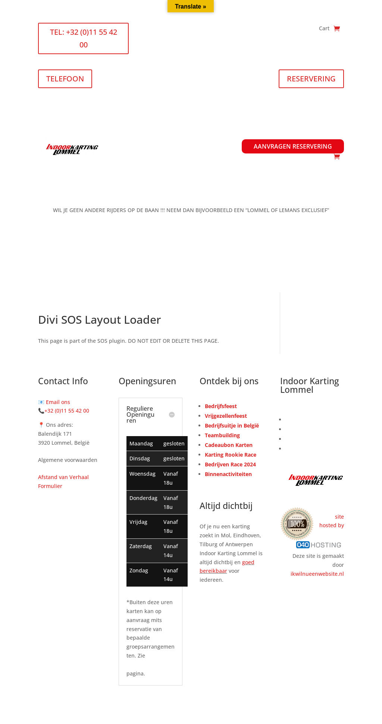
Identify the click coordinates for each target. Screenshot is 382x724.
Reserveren (299, 419)
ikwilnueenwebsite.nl (317, 573)
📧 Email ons (54, 401)
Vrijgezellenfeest (226, 415)
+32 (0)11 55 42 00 (66, 410)
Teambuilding (222, 435)
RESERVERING (311, 79)
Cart (324, 29)
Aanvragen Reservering (293, 146)
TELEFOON (65, 79)
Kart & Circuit (302, 438)
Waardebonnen (214, 146)
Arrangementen (247, 136)
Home (126, 136)
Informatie (296, 136)
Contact (334, 136)
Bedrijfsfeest (221, 406)
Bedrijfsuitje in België (232, 425)
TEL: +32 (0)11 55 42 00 (83, 38)
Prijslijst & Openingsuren (180, 136)
